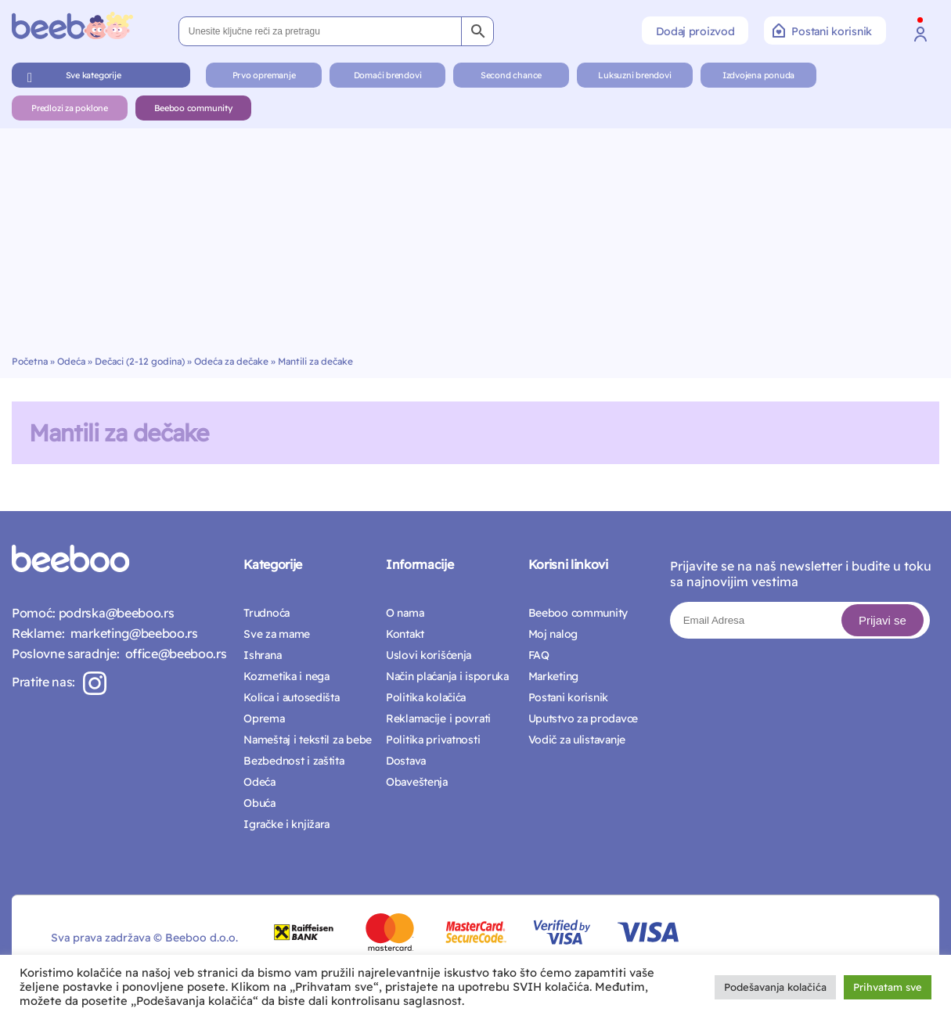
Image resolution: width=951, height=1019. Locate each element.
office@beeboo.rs (172, 653)
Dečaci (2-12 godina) (140, 361)
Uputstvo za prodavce (583, 718)
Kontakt (405, 634)
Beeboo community (193, 108)
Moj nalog (553, 634)
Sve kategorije (93, 75)
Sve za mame (276, 634)
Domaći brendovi (388, 75)
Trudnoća (266, 613)
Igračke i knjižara (286, 824)
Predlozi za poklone (69, 108)
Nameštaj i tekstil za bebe (307, 740)
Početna (30, 361)
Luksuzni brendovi (634, 75)
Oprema (263, 718)
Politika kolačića (426, 697)
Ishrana (262, 655)
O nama (404, 613)
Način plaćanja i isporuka (447, 676)
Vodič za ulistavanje (576, 740)
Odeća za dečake (231, 361)
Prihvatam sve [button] (887, 987)
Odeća (71, 361)
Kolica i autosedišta (291, 697)
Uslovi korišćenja (428, 655)
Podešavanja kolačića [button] (775, 987)
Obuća (259, 803)
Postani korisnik (822, 30)
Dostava (406, 761)
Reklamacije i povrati (438, 718)
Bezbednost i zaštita (293, 761)
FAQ (538, 655)
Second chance (511, 75)
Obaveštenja (417, 782)
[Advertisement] (476, 237)
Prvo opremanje (264, 75)
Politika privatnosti (433, 740)
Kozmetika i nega (286, 676)
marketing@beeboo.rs (130, 633)
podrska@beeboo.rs (115, 613)
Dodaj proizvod (695, 31)
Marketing (553, 676)
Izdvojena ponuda (758, 75)
